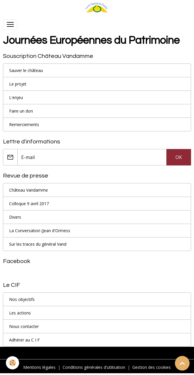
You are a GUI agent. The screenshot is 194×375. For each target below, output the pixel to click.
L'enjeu (16, 97)
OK (178, 157)
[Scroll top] (182, 363)
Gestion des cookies (151, 367)
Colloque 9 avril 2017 (29, 203)
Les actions (20, 313)
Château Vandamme (28, 190)
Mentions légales (39, 367)
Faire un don (21, 111)
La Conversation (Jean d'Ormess (39, 230)
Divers (15, 217)
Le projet (17, 84)
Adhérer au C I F (24, 340)
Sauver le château (26, 70)
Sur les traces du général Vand (37, 244)
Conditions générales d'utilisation (94, 367)
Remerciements (24, 124)
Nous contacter (24, 326)
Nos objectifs (22, 299)
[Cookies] (12, 362)
